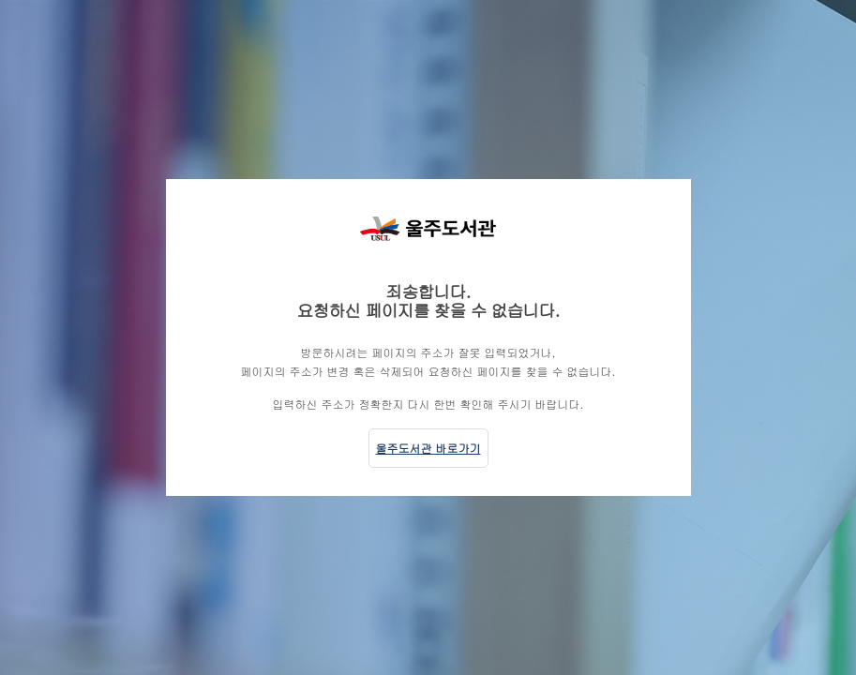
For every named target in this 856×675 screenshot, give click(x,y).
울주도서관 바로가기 (428, 448)
